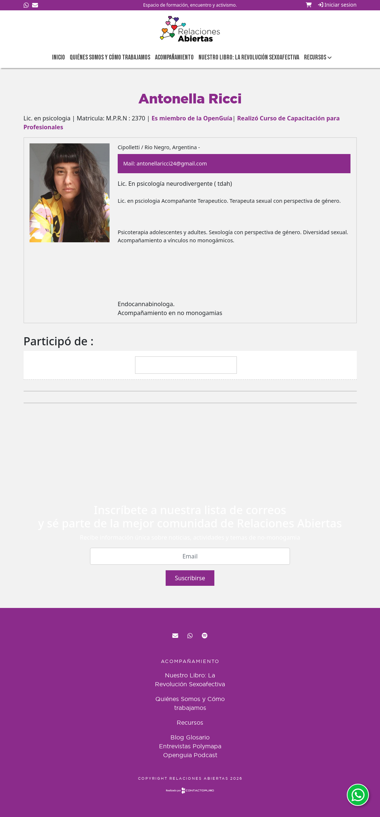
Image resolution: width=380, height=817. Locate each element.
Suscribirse (190, 578)
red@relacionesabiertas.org (175, 635)
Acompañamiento (174, 57)
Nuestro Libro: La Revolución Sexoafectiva (248, 57)
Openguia (177, 755)
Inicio (58, 57)
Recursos (190, 722)
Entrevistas (175, 746)
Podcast (205, 755)
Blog (177, 737)
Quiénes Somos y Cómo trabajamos (110, 57)
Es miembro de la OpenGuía (192, 118)
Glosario (198, 737)
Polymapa (207, 746)
